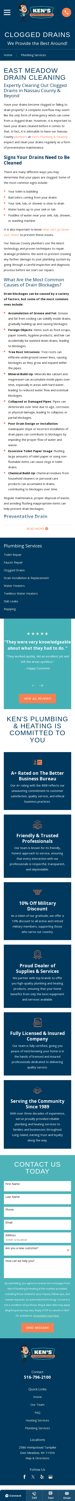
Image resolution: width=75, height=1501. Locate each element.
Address (10, 1235)
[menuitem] (37, 555)
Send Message (37, 1328)
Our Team (37, 1405)
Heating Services (37, 1420)
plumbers (20, 137)
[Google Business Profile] (50, 1477)
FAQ (37, 1412)
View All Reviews (37, 698)
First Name (12, 1184)
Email (8, 1222)
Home (37, 1397)
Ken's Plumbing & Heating (49, 137)
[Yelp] (42, 1477)
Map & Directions (37, 1458)
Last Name (12, 1197)
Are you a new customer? (21, 1248)
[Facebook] (24, 1477)
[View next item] (41, 685)
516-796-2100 (37, 1377)
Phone (9, 1209)
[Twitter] (33, 1477)
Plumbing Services (37, 1428)
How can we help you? (19, 1261)
